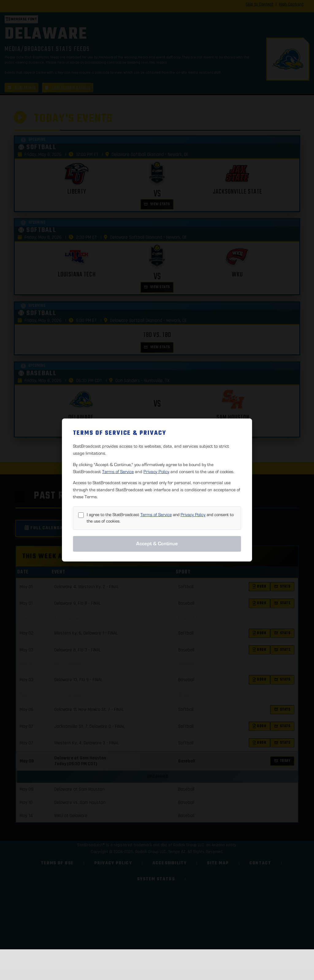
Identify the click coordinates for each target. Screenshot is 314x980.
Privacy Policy (156, 471)
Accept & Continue (157, 543)
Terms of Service (118, 471)
